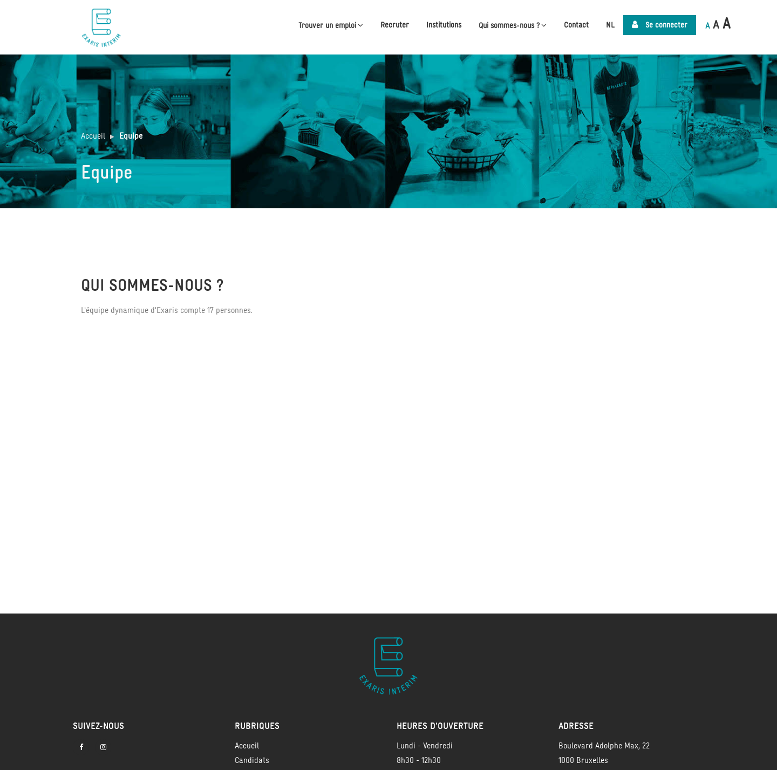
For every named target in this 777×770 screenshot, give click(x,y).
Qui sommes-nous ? (513, 25)
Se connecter (659, 24)
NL (610, 24)
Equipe (130, 135)
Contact (576, 24)
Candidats (252, 760)
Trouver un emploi (330, 25)
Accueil (93, 135)
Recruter (394, 24)
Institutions (443, 24)
